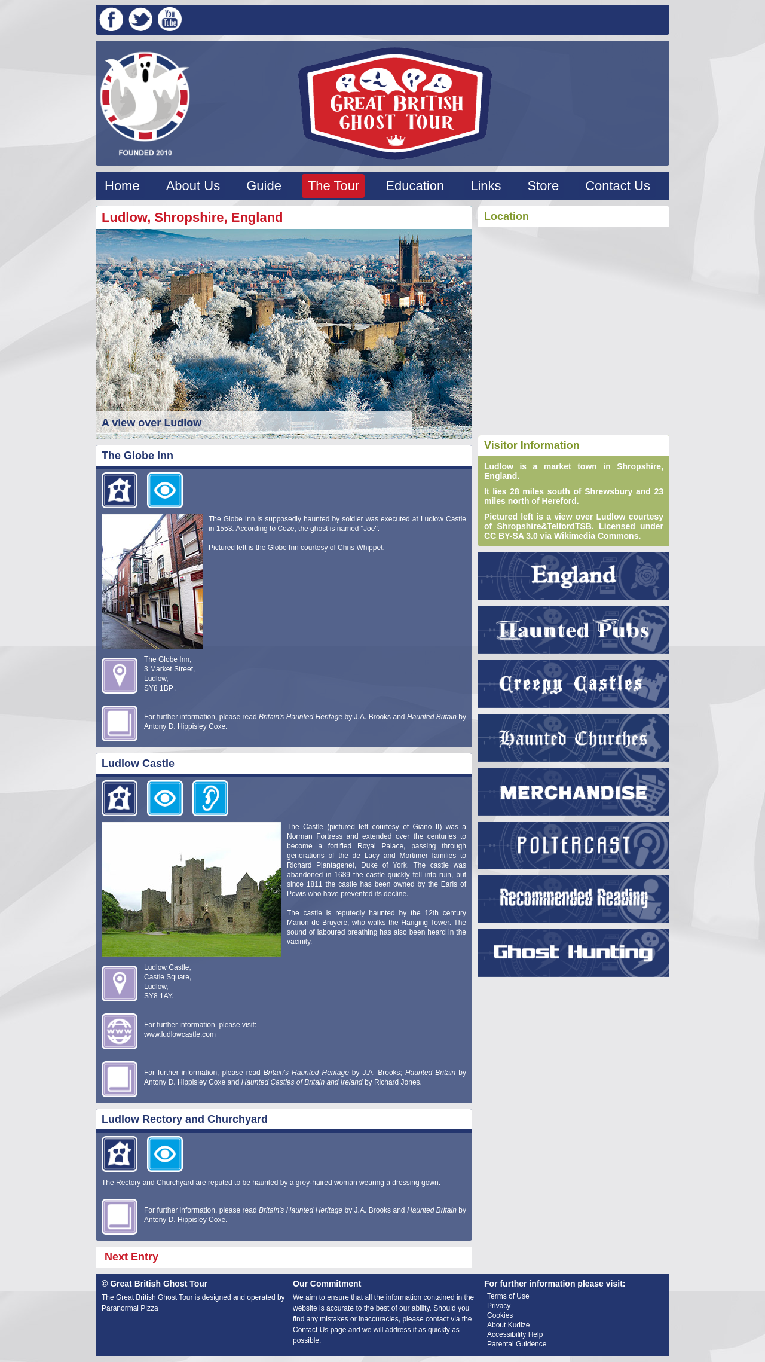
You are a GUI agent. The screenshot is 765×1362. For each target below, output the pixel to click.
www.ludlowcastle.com (180, 1034)
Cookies (500, 1315)
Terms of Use (508, 1296)
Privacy (498, 1306)
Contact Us (617, 185)
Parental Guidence (516, 1344)
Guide (263, 185)
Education (414, 185)
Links (485, 185)
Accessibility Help (515, 1334)
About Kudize (508, 1325)
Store (543, 185)
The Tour (333, 185)
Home (122, 185)
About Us (193, 185)
